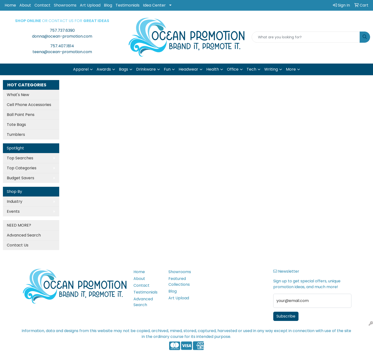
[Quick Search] (306, 37)
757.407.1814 (62, 46)
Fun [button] (167, 69)
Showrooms (65, 5)
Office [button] (233, 69)
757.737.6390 (62, 30)
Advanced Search (24, 235)
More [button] (291, 69)
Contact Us (17, 245)
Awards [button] (104, 69)
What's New (18, 95)
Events (13, 211)
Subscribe (285, 316)
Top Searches (20, 158)
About (25, 5)
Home (10, 5)
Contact (42, 5)
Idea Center (154, 5)
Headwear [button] (188, 69)
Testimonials (128, 5)
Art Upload (90, 5)
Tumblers (16, 134)
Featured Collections (179, 281)
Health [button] (212, 69)
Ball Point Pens (20, 114)
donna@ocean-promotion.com (62, 36)
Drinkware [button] (146, 69)
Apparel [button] (81, 69)
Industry (14, 201)
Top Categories (21, 168)
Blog (108, 5)
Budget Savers (20, 178)
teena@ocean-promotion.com (62, 52)
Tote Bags (16, 124)
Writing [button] (271, 69)
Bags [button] (123, 69)
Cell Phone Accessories (29, 104)
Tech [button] (251, 69)
